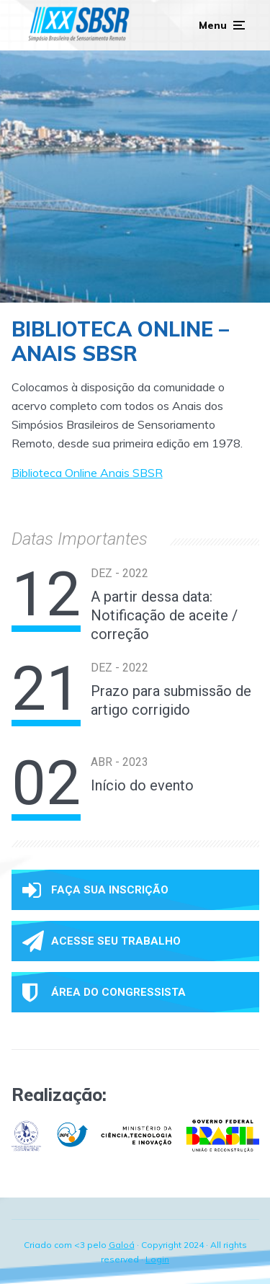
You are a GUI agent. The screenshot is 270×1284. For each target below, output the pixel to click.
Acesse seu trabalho (101, 941)
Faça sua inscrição (95, 890)
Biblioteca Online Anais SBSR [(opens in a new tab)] (87, 472)
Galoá (122, 1244)
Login (157, 1259)
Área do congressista (104, 992)
